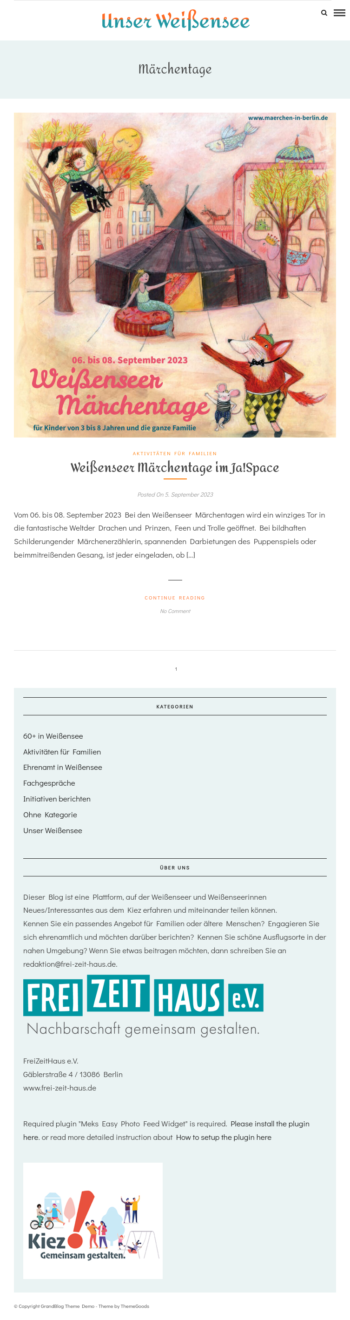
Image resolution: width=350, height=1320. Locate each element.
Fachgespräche (49, 782)
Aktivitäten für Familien (175, 453)
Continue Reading (175, 597)
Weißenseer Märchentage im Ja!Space (175, 468)
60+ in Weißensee (53, 735)
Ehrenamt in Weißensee (62, 766)
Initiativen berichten (57, 798)
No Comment (175, 610)
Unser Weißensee (52, 830)
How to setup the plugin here (224, 1136)
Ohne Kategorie (50, 814)
